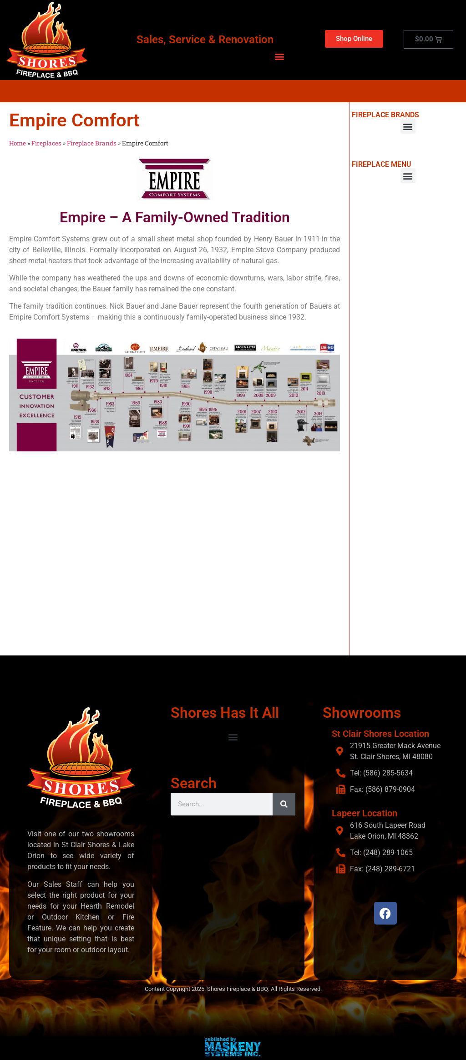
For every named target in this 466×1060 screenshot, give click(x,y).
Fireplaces (46, 143)
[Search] (284, 803)
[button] (279, 56)
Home (17, 143)
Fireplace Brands (91, 143)
